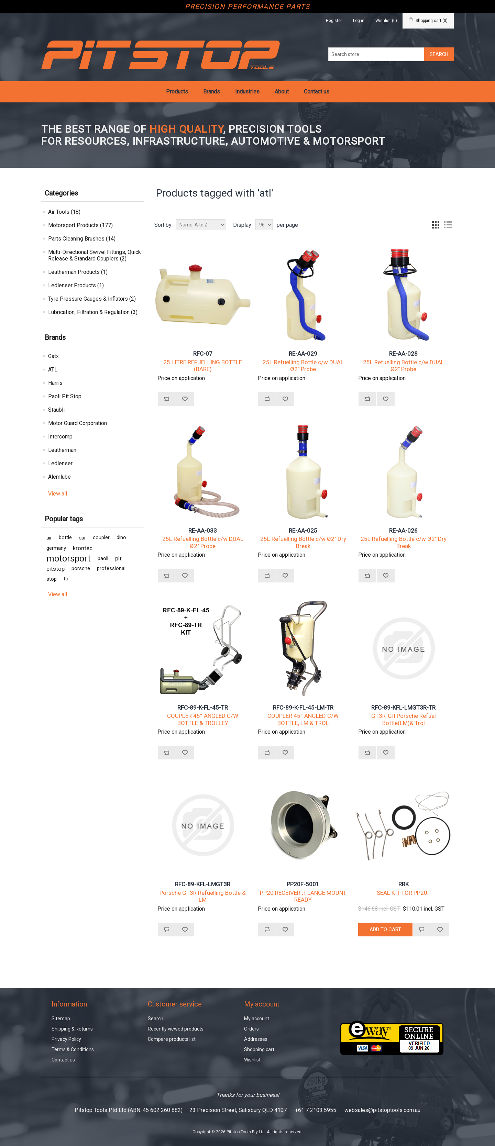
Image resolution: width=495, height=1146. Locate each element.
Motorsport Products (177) (80, 225)
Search (155, 1018)
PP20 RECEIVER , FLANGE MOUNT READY (303, 896)
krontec (82, 548)
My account (256, 1018)
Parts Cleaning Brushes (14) (82, 238)
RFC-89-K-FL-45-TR (202, 707)
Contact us (316, 91)
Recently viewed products (176, 1029)
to (66, 579)
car (82, 538)
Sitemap (61, 1018)
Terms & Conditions (73, 1049)
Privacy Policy (66, 1039)
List (448, 224)
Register (334, 20)
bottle (65, 538)
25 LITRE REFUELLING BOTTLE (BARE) (202, 365)
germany (56, 548)
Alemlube (59, 477)
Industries (247, 91)
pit (118, 558)
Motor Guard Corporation (77, 423)
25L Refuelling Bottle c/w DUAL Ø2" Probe (303, 365)
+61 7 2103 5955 (315, 1110)
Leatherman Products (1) (78, 272)
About (282, 91)
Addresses (255, 1039)
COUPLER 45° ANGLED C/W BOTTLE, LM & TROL (303, 719)
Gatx (53, 356)
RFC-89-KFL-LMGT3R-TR (403, 707)
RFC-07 (202, 353)
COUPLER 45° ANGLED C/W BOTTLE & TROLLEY (202, 719)
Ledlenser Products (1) (76, 285)
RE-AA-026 (403, 530)
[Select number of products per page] (264, 224)
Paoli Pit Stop (64, 396)
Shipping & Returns (72, 1029)
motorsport (68, 558)
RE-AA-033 (202, 530)
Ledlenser (60, 463)
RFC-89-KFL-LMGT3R (202, 884)
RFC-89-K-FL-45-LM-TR (303, 707)
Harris (55, 383)
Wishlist (252, 1059)
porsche (81, 568)
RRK (403, 884)
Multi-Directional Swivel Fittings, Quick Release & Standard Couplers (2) (94, 255)
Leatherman (62, 450)
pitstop (55, 568)
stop (51, 579)
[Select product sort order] (201, 224)
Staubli (56, 410)
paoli (103, 558)
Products (177, 91)
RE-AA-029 (303, 353)
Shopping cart (259, 1049)
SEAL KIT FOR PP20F (403, 892)
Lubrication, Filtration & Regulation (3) (93, 312)
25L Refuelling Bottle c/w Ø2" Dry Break (303, 542)
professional (111, 568)
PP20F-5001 (303, 884)
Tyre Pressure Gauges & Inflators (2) (92, 299)
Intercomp (60, 436)
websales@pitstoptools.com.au (382, 1110)
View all (57, 493)
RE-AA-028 (403, 353)
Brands (211, 91)
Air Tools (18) (64, 212)
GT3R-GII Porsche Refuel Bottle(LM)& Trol (403, 719)
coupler (101, 538)
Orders (251, 1029)
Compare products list (172, 1039)
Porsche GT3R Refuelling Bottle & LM (203, 896)
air (49, 538)
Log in (358, 20)
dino (121, 538)
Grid (435, 224)
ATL (52, 369)
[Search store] (376, 54)
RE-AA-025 (303, 530)
